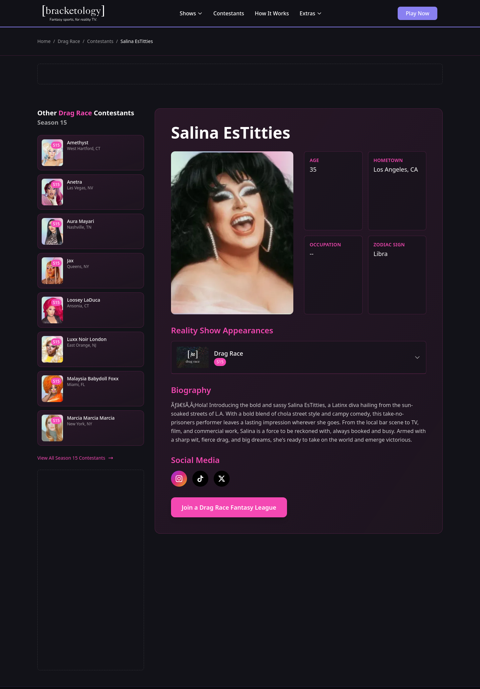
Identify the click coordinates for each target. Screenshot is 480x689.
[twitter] (222, 479)
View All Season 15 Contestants (75, 458)
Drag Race (69, 41)
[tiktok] (200, 479)
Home (44, 41)
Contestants (228, 13)
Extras (311, 13)
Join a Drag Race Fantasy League (229, 507)
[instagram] (179, 479)
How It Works (272, 13)
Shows (191, 13)
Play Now (417, 13)
